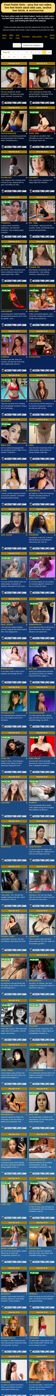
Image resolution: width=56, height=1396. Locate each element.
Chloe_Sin (5, 758)
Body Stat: (14, 63)
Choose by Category (32, 45)
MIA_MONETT (35, 892)
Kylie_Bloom (34, 758)
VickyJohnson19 (36, 1070)
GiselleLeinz (6, 177)
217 (24, 57)
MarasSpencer (7, 1114)
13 (14, 57)
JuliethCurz (34, 936)
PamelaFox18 (7, 89)
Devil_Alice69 (7, 624)
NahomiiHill (34, 579)
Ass (45, 36)
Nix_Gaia (33, 669)
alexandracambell (37, 713)
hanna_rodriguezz (9, 1248)
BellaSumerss (7, 669)
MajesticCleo (6, 1026)
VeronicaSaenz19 (8, 133)
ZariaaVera (5, 1294)
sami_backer (6, 535)
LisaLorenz (6, 1160)
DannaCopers (35, 1248)
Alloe (31, 445)
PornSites (26, 36)
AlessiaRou (34, 1338)
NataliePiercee (35, 624)
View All (6, 52)
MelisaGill (5, 981)
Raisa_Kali (5, 445)
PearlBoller (34, 535)
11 (4, 57)
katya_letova (37, 36)
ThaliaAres (6, 223)
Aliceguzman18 (7, 713)
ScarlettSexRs (35, 1204)
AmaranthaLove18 (37, 1160)
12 (9, 57)
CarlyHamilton (35, 847)
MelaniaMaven (35, 981)
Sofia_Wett (34, 311)
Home (16, 45)
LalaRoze (5, 357)
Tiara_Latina (6, 267)
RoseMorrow (34, 491)
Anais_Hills (34, 133)
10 (49, 52)
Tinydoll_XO (34, 267)
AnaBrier (33, 803)
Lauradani (33, 177)
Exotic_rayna (34, 1382)
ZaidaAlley (5, 1382)
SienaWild (33, 1026)
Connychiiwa (34, 357)
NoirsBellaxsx (7, 892)
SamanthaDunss (8, 1338)
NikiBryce (33, 1294)
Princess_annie (8, 936)
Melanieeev (6, 847)
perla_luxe (33, 1114)
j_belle (4, 491)
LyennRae (5, 803)
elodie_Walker (7, 1070)
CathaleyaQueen (36, 89)
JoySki (4, 579)
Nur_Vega (33, 223)
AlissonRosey (35, 401)
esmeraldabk (6, 311)
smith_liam (6, 1204)
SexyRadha (6, 401)
